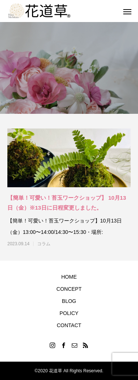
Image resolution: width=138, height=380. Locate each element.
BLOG (69, 301)
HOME (69, 277)
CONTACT (69, 325)
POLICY (69, 313)
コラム (43, 244)
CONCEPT (68, 289)
